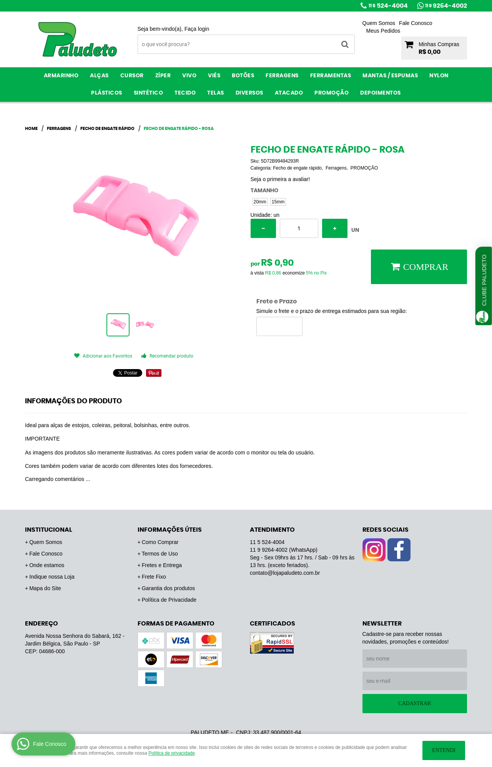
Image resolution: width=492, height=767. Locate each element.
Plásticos (106, 93)
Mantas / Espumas (390, 75)
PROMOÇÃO (331, 93)
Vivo (189, 75)
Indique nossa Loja (52, 577)
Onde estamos (46, 565)
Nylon (439, 75)
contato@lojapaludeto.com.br (285, 573)
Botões (243, 75)
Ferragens (282, 75)
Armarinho (61, 75)
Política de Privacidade (169, 600)
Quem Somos (379, 23)
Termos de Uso (160, 554)
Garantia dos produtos (168, 588)
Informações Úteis (170, 530)
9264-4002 (446, 6)
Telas (215, 93)
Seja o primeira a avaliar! (280, 179)
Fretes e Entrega (162, 565)
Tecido (185, 93)
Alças (99, 75)
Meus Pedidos (383, 31)
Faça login (196, 29)
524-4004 (388, 6)
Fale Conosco (415, 23)
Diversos (249, 93)
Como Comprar (160, 542)
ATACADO (289, 93)
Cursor (132, 75)
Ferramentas (330, 75)
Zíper (163, 75)
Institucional (48, 530)
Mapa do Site (45, 588)
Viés (214, 75)
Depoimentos (380, 93)
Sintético (148, 93)
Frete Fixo (154, 577)
